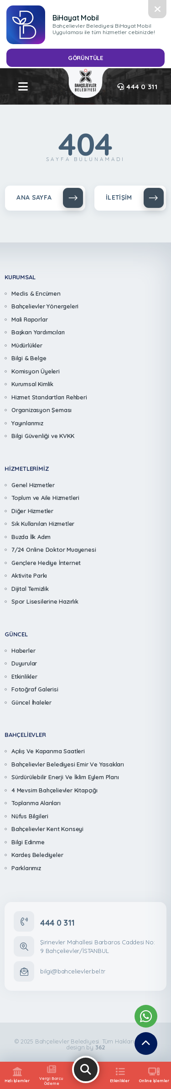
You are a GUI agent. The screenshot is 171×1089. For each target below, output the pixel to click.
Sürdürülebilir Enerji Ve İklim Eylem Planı (65, 777)
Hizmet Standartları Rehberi (49, 397)
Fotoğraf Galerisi (34, 689)
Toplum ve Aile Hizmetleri (45, 497)
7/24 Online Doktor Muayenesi (53, 549)
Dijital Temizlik (30, 588)
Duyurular (24, 663)
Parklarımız (26, 868)
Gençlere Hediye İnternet (46, 562)
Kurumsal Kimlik (32, 384)
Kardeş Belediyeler (37, 854)
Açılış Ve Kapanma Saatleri (48, 751)
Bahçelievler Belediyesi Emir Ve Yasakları (67, 764)
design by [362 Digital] (85, 1047)
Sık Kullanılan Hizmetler (42, 523)
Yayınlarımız (27, 423)
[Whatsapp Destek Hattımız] (146, 1016)
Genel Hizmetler (33, 485)
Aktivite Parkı (29, 575)
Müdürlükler (26, 345)
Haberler (23, 650)
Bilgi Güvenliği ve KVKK (42, 435)
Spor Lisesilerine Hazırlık (44, 601)
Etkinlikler (24, 676)
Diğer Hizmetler (32, 510)
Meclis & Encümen (36, 293)
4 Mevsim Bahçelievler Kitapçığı (54, 790)
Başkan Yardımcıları (38, 332)
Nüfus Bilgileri (29, 816)
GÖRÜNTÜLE (85, 57)
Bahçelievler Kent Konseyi (47, 828)
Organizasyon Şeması (41, 409)
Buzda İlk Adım (31, 536)
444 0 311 (137, 86)
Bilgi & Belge (28, 358)
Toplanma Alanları (36, 803)
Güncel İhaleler (31, 702)
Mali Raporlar (29, 319)
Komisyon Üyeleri (35, 371)
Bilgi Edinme (28, 842)
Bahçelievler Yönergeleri (44, 306)
